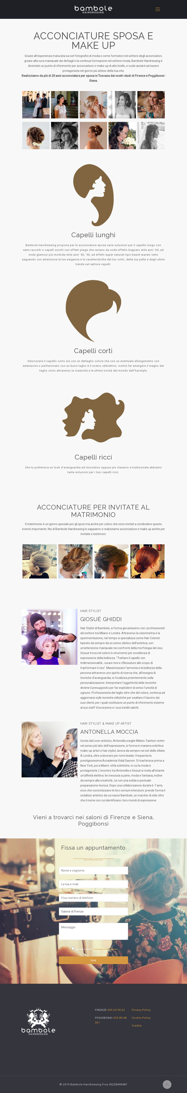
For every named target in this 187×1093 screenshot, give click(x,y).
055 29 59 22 (116, 1009)
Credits (137, 1025)
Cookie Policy (141, 1017)
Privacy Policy (141, 1009)
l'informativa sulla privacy (105, 949)
